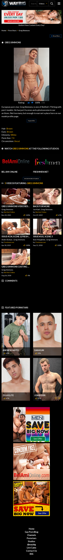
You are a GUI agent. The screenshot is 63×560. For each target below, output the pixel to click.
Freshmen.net (9, 231)
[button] (43, 3)
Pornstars (31, 527)
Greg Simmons (24, 30)
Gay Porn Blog (31, 520)
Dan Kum (39, 339)
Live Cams (31, 536)
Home (4, 30)
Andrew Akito (11, 339)
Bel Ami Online (9, 201)
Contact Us (31, 539)
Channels (31, 524)
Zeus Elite (8, 384)
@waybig (31, 533)
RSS (31, 542)
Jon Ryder (39, 384)
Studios (31, 530)
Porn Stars (12, 30)
